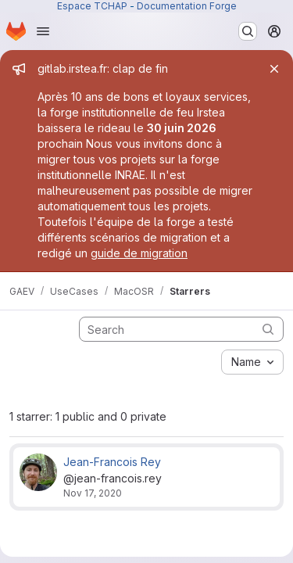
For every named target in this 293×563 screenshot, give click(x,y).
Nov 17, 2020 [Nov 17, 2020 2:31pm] (92, 493)
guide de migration (139, 253)
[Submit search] (268, 328)
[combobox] (252, 362)
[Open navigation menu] (42, 31)
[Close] (274, 68)
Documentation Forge (187, 6)
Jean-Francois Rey (112, 461)
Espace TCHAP (92, 6)
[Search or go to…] (247, 31)
